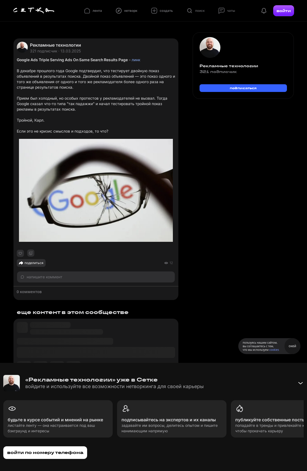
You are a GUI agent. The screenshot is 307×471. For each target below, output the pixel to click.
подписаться (243, 88)
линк (136, 59)
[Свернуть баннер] (300, 383)
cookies (274, 350)
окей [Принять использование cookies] (292, 346)
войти (283, 10)
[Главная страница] (33, 10)
